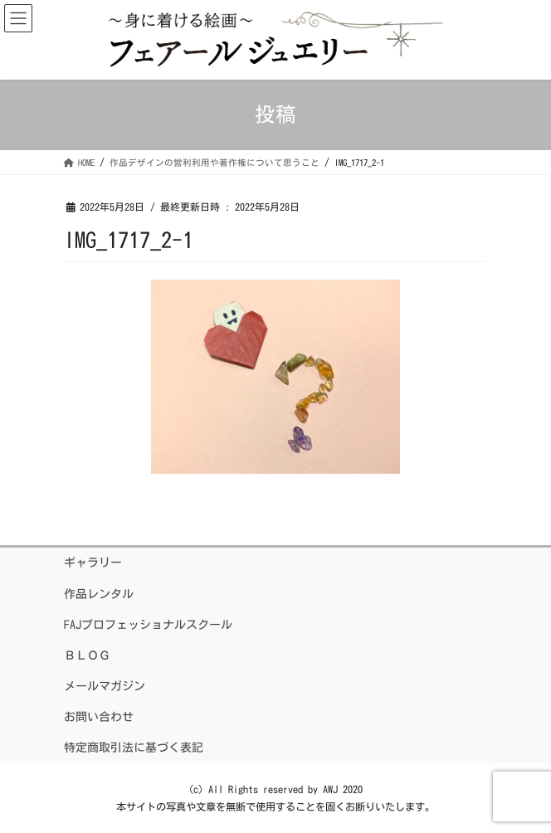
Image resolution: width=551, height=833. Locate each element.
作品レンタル (99, 594)
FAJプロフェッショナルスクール (148, 625)
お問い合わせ (99, 717)
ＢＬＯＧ (87, 655)
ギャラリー (93, 562)
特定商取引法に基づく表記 (133, 747)
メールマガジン (104, 686)
